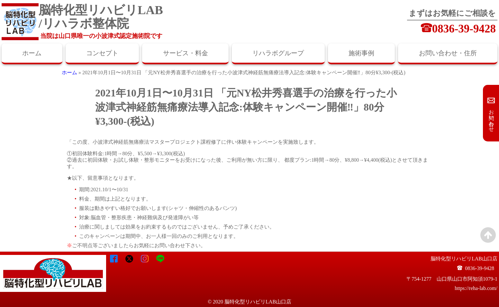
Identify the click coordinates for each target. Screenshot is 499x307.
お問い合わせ (491, 117)
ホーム (31, 53)
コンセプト (102, 53)
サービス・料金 (185, 53)
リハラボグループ (278, 53)
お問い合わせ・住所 (448, 53)
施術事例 (361, 53)
